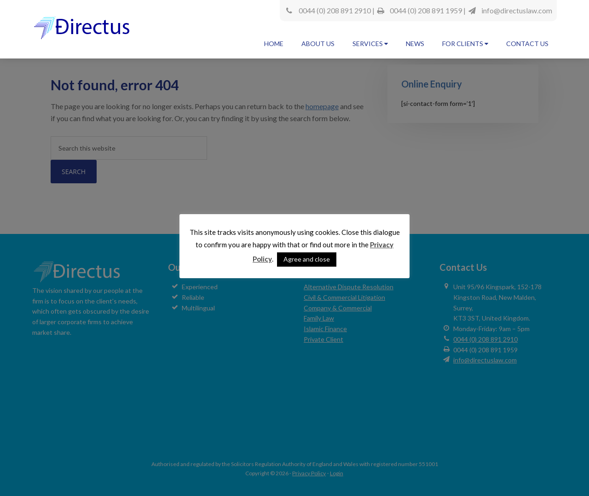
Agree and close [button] (306, 259)
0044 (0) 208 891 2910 (335, 10)
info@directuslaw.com (516, 10)
